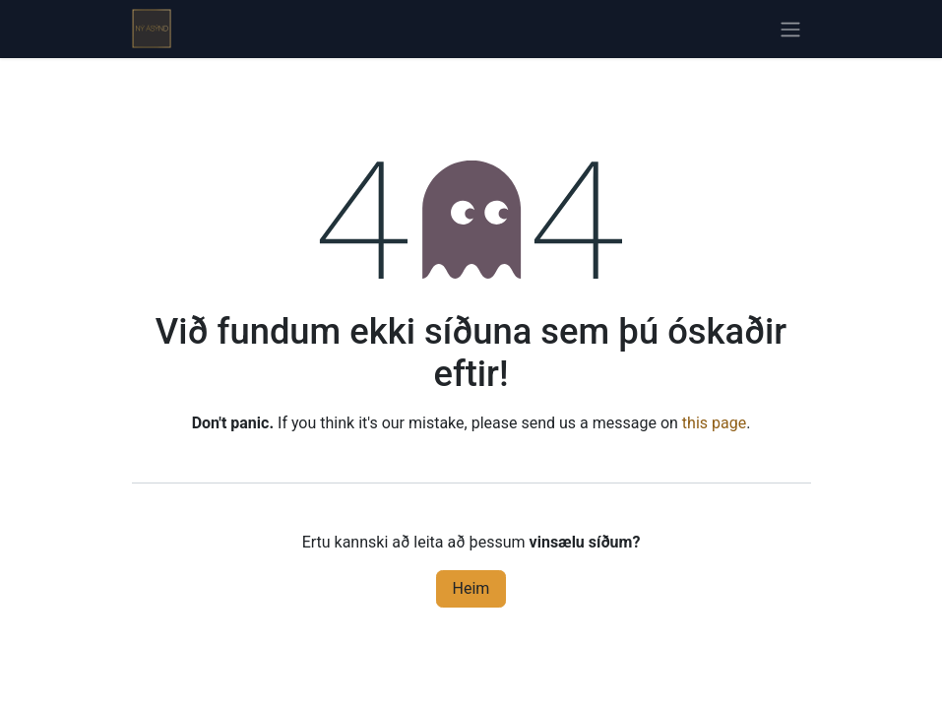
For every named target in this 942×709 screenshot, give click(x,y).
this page (714, 423)
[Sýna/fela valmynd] (790, 29)
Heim (471, 588)
